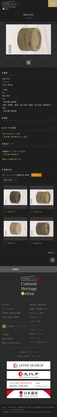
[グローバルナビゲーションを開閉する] (52, 3)
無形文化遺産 (7, 338)
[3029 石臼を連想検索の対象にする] (5, 211)
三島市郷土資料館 (9, 136)
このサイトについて (37, 329)
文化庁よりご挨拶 (36, 313)
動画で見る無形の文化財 (11, 343)
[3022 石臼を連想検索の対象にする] (5, 243)
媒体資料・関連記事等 (38, 304)
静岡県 (10, 85)
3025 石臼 (37, 243)
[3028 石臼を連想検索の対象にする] (31, 211)
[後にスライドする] (51, 253)
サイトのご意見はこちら (39, 342)
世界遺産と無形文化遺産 (11, 313)
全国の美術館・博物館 (10, 317)
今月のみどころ (35, 317)
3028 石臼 (38, 211)
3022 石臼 (11, 243)
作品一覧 (5, 304)
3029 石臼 (11, 211)
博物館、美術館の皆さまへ (40, 309)
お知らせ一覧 (35, 321)
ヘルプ (32, 325)
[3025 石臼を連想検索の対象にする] (31, 243)
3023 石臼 (6, 133)
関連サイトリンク (36, 334)
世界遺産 (5, 334)
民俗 (4, 85)
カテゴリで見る (8, 309)
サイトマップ (35, 338)
